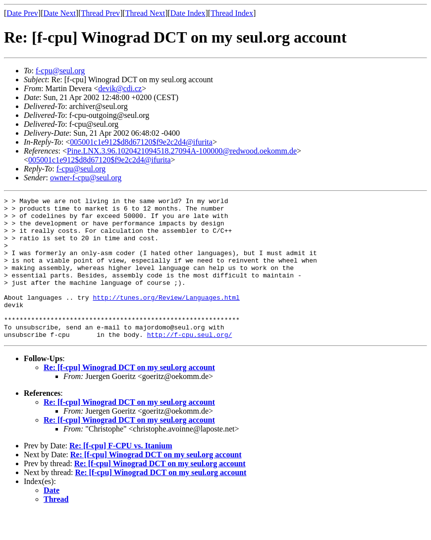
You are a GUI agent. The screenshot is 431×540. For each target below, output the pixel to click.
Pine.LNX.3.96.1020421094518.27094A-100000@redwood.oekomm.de (182, 151)
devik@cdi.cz (120, 88)
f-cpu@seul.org (60, 70)
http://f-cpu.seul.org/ (189, 362)
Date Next (60, 13)
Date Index (188, 13)
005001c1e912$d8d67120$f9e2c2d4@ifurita (141, 142)
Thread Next (145, 13)
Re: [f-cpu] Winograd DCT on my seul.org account (129, 395)
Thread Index (232, 13)
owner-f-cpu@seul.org (85, 177)
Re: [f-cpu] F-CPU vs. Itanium (120, 474)
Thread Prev (100, 13)
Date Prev (22, 13)
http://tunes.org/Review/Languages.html (166, 318)
